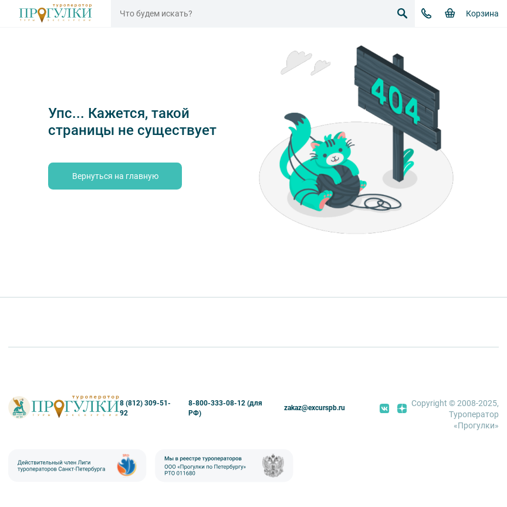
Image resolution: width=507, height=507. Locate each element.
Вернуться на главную (115, 176)
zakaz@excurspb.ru (314, 408)
